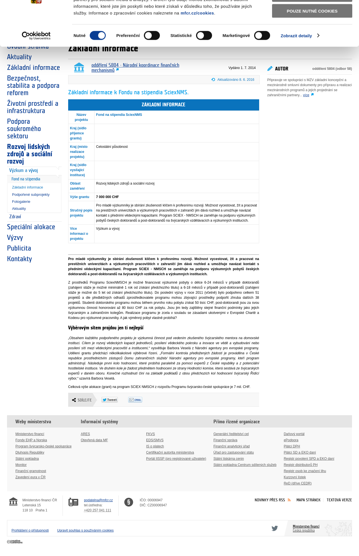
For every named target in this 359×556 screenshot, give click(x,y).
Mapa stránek (308, 500)
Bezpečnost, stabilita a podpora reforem (33, 85)
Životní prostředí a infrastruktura (32, 107)
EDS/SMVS (155, 440)
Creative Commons (15, 542)
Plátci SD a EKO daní (300, 452)
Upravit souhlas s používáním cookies (85, 530)
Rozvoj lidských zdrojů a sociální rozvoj (29, 154)
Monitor (21, 465)
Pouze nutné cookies (312, 45)
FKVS (150, 434)
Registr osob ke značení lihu (305, 471)
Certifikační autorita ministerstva (170, 452)
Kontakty (19, 259)
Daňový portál (294, 434)
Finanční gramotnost (30, 471)
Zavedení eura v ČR (30, 477)
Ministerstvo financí (29, 434)
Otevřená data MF (94, 440)
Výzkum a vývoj (23, 170)
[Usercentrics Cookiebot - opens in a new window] (36, 70)
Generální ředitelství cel (231, 434)
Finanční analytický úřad (231, 446)
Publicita (19, 248)
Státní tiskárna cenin (228, 459)
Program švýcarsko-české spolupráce (43, 446)
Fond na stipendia (25, 179)
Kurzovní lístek (295, 477)
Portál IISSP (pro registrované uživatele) (176, 459)
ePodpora (291, 440)
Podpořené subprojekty (31, 194)
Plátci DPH (292, 446)
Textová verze (339, 500)
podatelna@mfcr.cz (98, 500)
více (306, 95)
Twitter (274, 528)
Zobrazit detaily (296, 70)
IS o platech (155, 446)
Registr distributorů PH (301, 465)
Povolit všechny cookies (312, 13)
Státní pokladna (27, 459)
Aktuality (19, 208)
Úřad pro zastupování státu (233, 452)
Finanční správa (225, 440)
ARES (85, 434)
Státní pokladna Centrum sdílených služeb (245, 465)
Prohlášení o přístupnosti (30, 530)
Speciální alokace (31, 227)
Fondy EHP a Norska (31, 440)
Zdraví (15, 217)
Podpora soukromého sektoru (24, 128)
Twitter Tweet (115, 400)
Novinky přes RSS (270, 500)
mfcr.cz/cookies (197, 47)
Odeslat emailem (141, 400)
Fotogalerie (21, 201)
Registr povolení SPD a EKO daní (309, 459)
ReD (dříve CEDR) (298, 483)
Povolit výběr (312, 29)
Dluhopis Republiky (29, 452)
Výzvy (15, 237)
